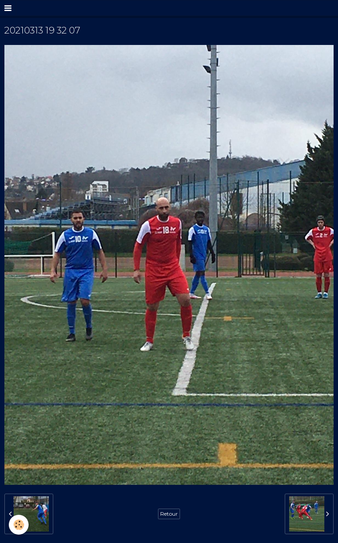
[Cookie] (19, 525)
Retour (169, 513)
